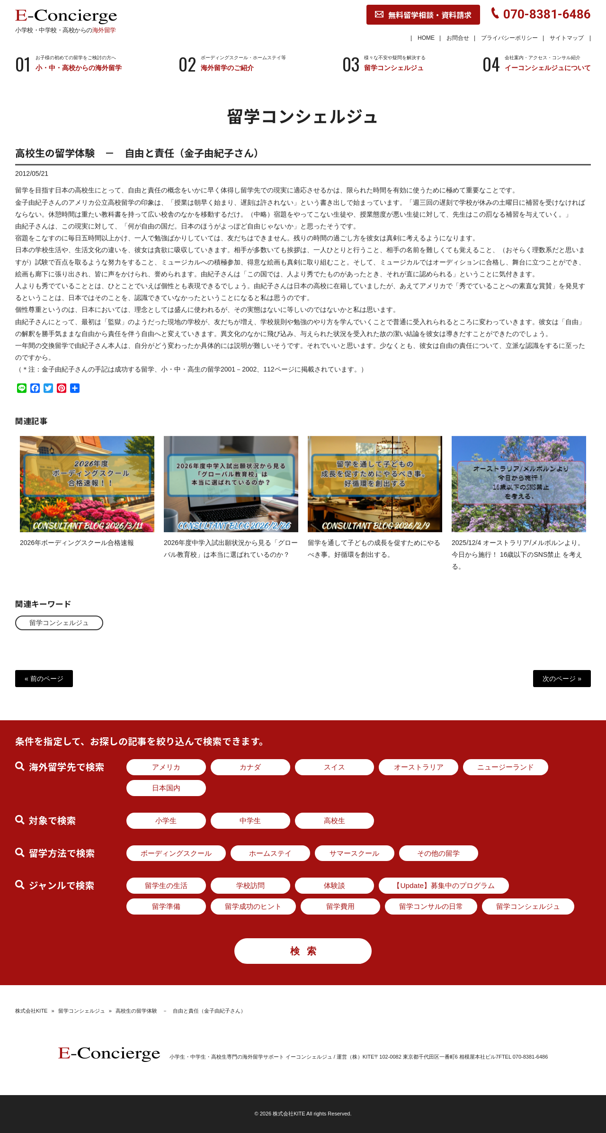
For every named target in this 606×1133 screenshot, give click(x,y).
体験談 (334, 885)
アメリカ (166, 767)
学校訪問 (250, 885)
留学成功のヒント (253, 906)
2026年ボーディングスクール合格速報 (77, 551)
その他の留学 (438, 853)
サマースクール (354, 853)
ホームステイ (270, 853)
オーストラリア (419, 767)
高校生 (334, 820)
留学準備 (166, 906)
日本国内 (166, 788)
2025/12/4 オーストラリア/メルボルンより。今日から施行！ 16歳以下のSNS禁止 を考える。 (518, 563)
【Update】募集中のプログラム (444, 885)
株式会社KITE (31, 1011)
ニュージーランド (505, 767)
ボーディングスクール (176, 853)
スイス (334, 767)
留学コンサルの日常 (431, 906)
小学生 (166, 820)
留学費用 (340, 906)
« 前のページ (44, 678)
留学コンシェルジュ (59, 622)
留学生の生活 (166, 885)
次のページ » (562, 678)
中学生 (250, 820)
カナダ (250, 767)
